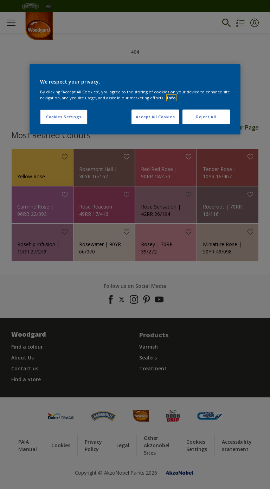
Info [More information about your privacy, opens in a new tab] (171, 97)
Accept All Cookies (155, 116)
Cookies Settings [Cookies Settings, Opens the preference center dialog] (64, 116)
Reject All (206, 116)
